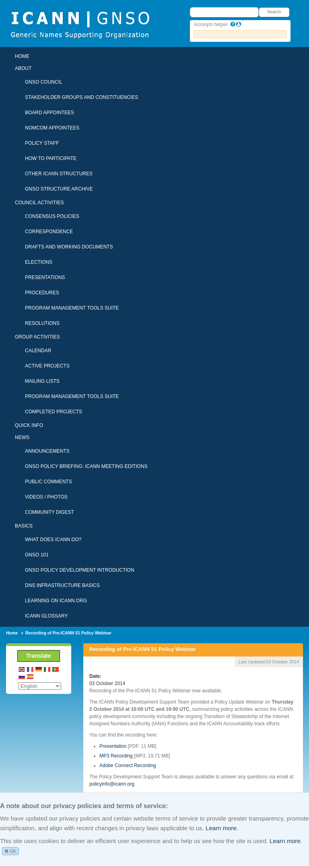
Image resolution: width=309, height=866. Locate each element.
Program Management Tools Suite (72, 308)
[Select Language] (40, 686)
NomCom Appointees (52, 128)
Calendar (38, 350)
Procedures (42, 293)
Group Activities (37, 337)
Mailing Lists (42, 381)
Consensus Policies (52, 216)
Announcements (47, 451)
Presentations (45, 277)
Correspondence (49, 231)
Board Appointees (49, 112)
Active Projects (47, 366)
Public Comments (48, 481)
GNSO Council (43, 82)
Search (274, 11)
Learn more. (222, 828)
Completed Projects (53, 412)
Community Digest (49, 512)
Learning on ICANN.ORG (56, 600)
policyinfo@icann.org (111, 784)
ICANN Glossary (46, 616)
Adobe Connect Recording (127, 765)
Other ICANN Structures (59, 173)
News (22, 437)
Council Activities (39, 202)
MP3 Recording (116, 756)
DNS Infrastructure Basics (62, 585)
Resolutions (42, 323)
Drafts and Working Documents (69, 247)
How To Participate (50, 158)
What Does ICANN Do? (53, 539)
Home (22, 56)
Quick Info (29, 425)
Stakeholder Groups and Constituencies (81, 97)
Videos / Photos (46, 497)
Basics (24, 526)
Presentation (112, 746)
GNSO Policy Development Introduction (79, 570)
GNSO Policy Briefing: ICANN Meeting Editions (86, 466)
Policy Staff (42, 143)
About (23, 68)
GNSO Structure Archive (59, 189)
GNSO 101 (37, 555)
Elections (38, 262)
